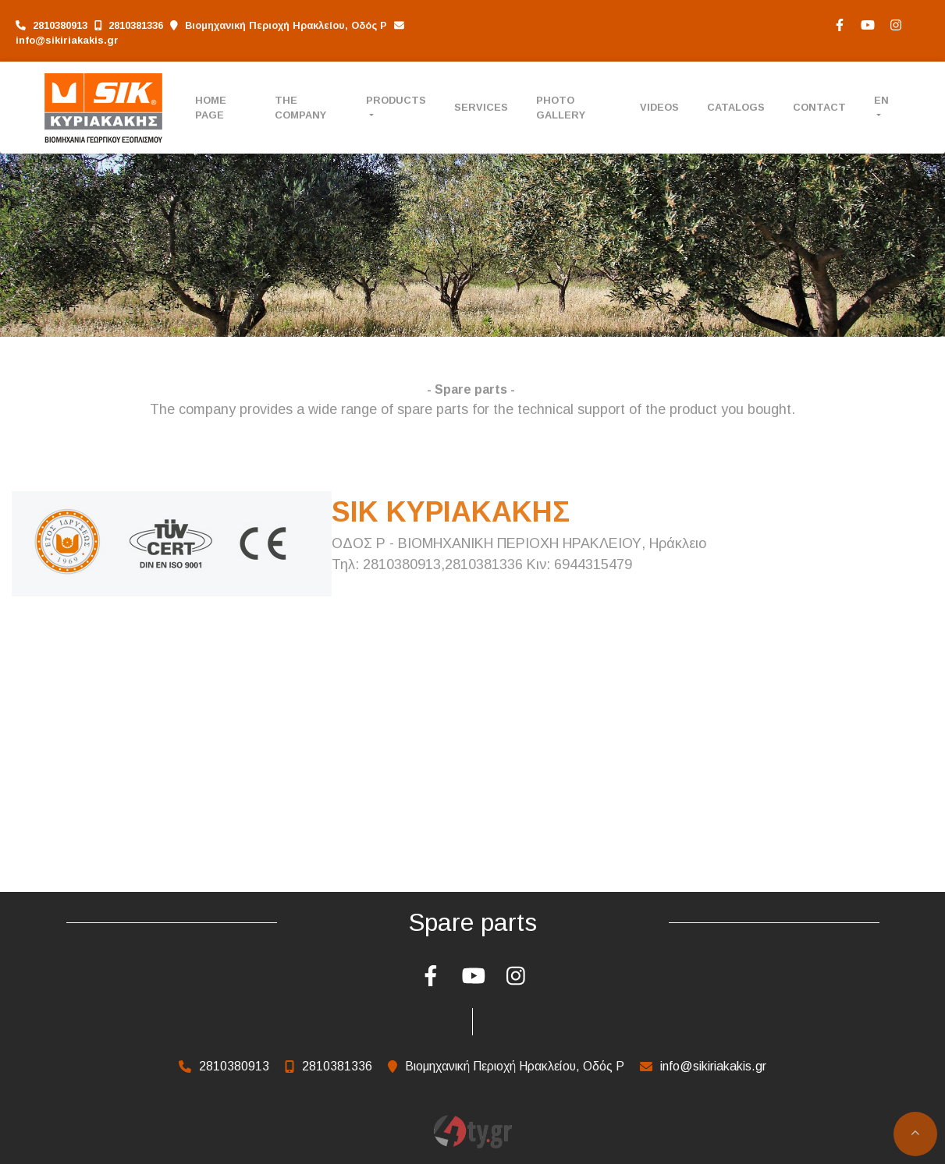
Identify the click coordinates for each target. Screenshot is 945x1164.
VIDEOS (659, 107)
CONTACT (819, 107)
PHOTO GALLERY (560, 107)
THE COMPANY (300, 107)
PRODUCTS (396, 100)
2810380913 (60, 25)
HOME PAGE (210, 107)
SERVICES (481, 107)
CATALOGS (736, 107)
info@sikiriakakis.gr (67, 40)
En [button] (881, 100)
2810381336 (135, 25)
